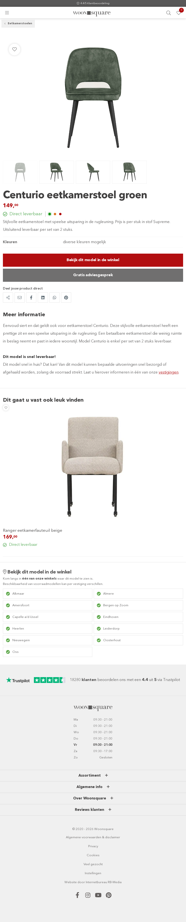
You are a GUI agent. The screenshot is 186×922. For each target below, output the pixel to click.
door (81, 882)
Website (70, 882)
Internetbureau (96, 882)
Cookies (93, 855)
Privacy (93, 846)
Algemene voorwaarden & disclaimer (93, 837)
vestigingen (168, 372)
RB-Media (115, 882)
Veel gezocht (93, 864)
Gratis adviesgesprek (93, 275)
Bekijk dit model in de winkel (93, 260)
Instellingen (93, 873)
